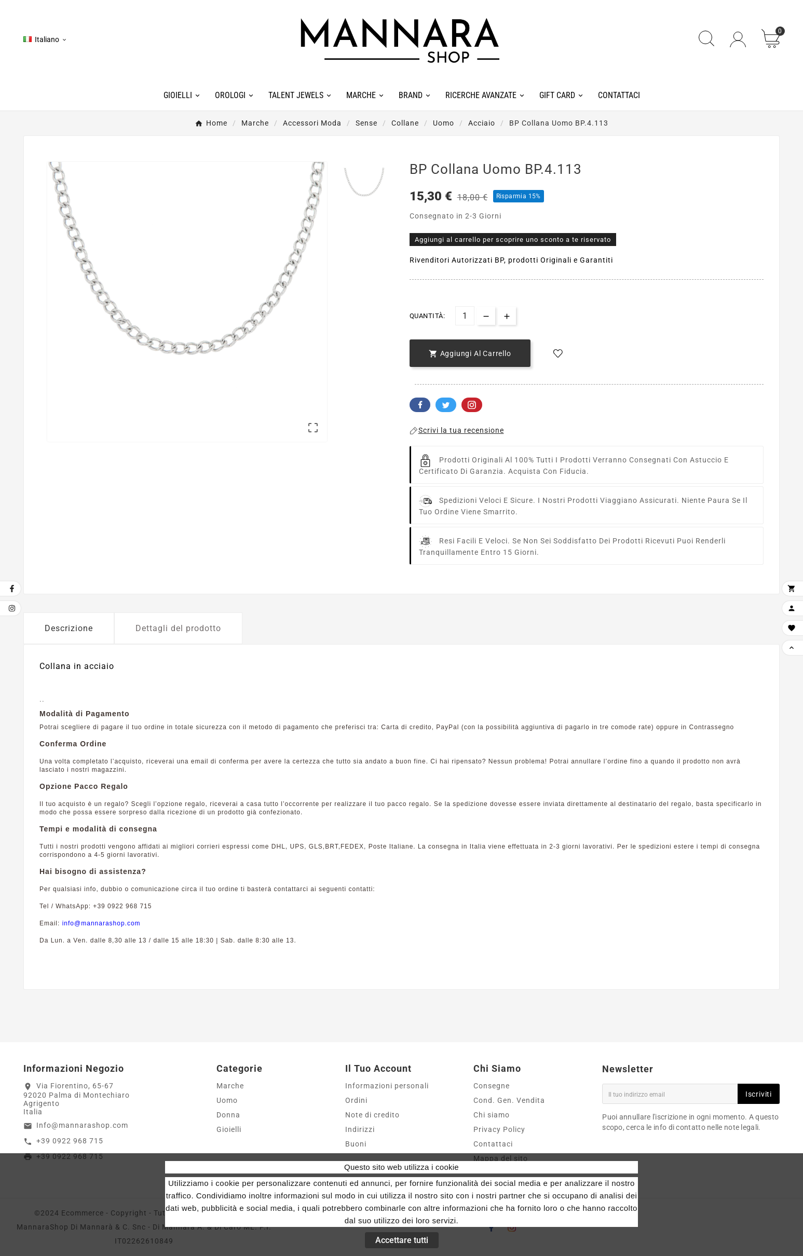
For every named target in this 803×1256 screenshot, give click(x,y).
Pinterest (471, 405)
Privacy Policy (499, 1129)
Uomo (227, 1100)
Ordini (356, 1100)
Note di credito (372, 1115)
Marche (230, 1086)
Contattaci (493, 1144)
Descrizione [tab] (69, 628)
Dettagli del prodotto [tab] (178, 628)
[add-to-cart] (470, 353)
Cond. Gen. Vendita (509, 1100)
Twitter (445, 405)
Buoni (355, 1144)
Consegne (491, 1086)
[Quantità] (464, 315)
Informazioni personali (387, 1086)
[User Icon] (738, 40)
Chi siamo (491, 1115)
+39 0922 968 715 (69, 1141)
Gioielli (228, 1129)
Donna (228, 1115)
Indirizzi (360, 1129)
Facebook (420, 405)
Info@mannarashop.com (82, 1125)
